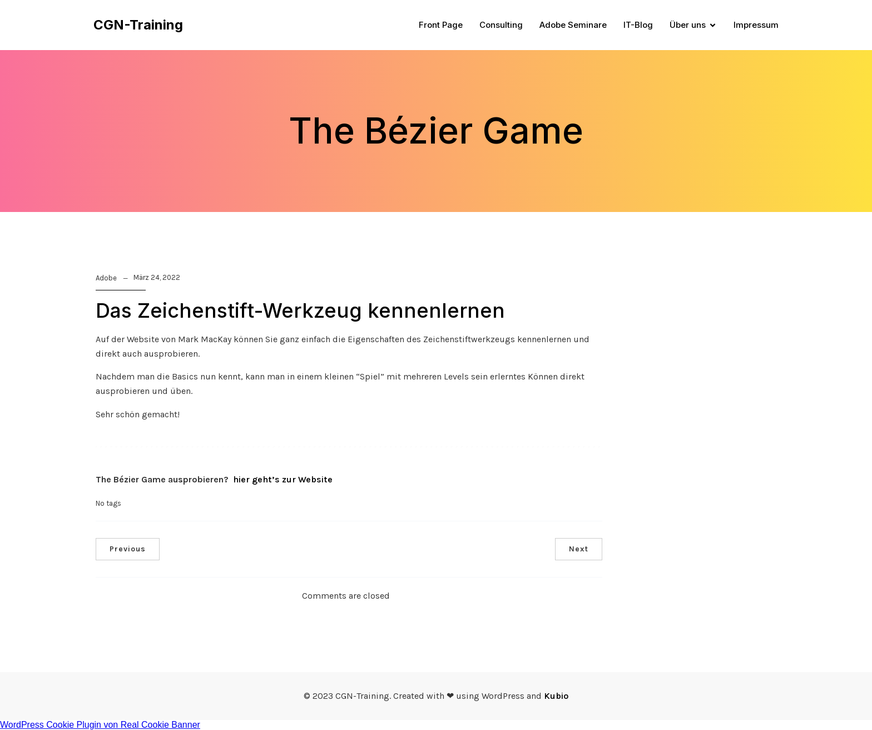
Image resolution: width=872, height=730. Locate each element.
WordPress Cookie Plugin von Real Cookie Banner (100, 724)
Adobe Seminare (573, 24)
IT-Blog (638, 24)
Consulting (501, 24)
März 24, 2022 (156, 277)
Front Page (441, 24)
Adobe (106, 278)
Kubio (556, 695)
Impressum (756, 24)
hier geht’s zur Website (283, 479)
